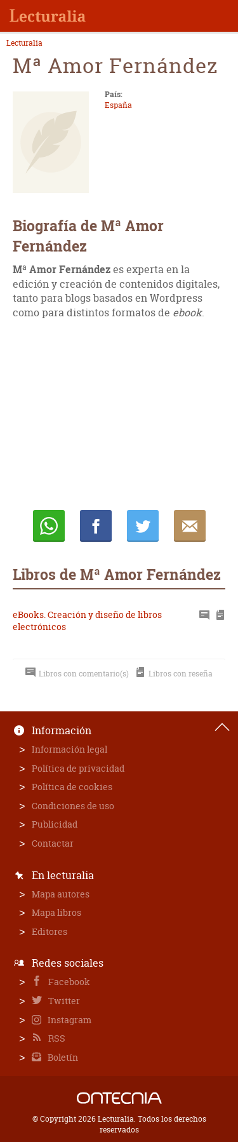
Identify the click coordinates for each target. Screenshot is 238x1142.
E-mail (190, 526)
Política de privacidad (78, 768)
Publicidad (54, 824)
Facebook (68, 982)
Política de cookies (72, 787)
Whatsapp (49, 526)
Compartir (96, 526)
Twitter (63, 1001)
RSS (55, 1038)
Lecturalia (24, 43)
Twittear (143, 526)
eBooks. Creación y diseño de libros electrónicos (87, 620)
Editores (49, 931)
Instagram (68, 1020)
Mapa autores (60, 894)
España (118, 105)
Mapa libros (56, 912)
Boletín (62, 1057)
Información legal (69, 749)
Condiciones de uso (73, 806)
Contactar (53, 843)
